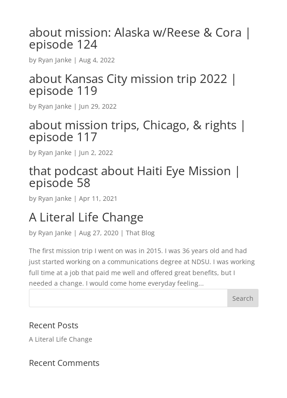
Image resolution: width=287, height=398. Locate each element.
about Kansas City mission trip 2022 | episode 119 (133, 84)
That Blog (140, 232)
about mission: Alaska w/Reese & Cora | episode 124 (140, 38)
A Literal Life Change (86, 217)
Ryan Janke (55, 59)
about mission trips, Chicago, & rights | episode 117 (137, 130)
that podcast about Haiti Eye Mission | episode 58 (135, 176)
